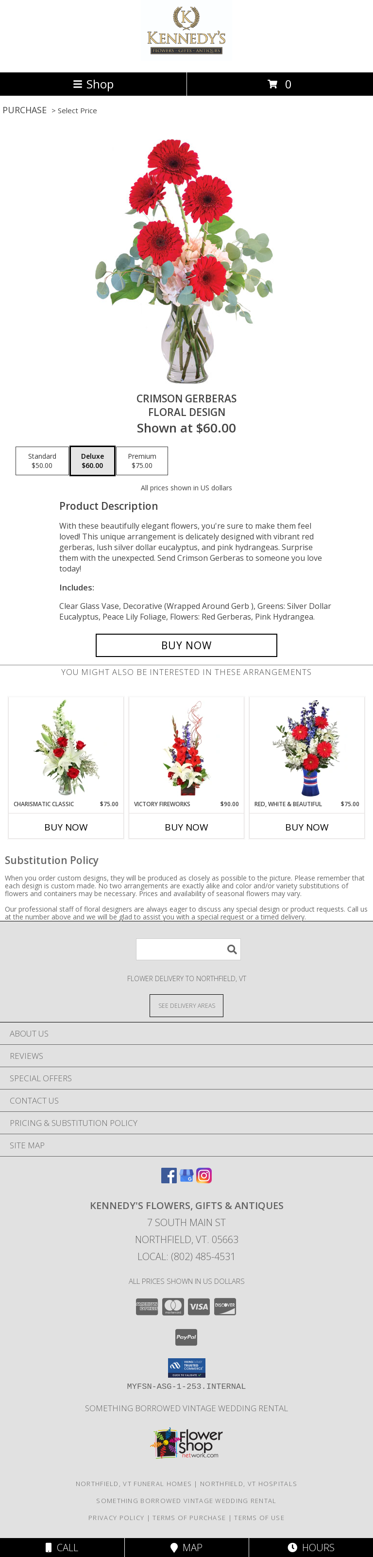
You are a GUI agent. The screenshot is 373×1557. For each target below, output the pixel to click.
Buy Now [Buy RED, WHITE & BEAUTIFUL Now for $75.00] (307, 827)
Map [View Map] (186, 1547)
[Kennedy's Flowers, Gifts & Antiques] (187, 58)
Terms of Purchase (189, 1517)
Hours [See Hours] (311, 1547)
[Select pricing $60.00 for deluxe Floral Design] (92, 461)
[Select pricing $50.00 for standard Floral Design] (42, 461)
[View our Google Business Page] (186, 1180)
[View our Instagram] (204, 1180)
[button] (186, 1368)
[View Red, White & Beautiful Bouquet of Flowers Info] (307, 748)
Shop (93, 84)
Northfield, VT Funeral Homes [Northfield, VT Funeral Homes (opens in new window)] (134, 1483)
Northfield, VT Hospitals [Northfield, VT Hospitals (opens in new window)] (248, 1483)
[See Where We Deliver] (186, 1005)
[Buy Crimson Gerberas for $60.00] (186, 645)
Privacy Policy (116, 1517)
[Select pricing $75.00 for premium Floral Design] (142, 461)
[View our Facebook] (169, 1180)
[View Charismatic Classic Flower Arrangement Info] (66, 748)
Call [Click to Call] (62, 1547)
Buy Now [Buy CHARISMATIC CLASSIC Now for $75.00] (66, 827)
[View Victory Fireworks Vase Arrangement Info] (186, 748)
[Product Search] (188, 949)
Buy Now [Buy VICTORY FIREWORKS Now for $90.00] (186, 827)
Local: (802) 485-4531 (186, 1256)
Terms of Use (259, 1517)
